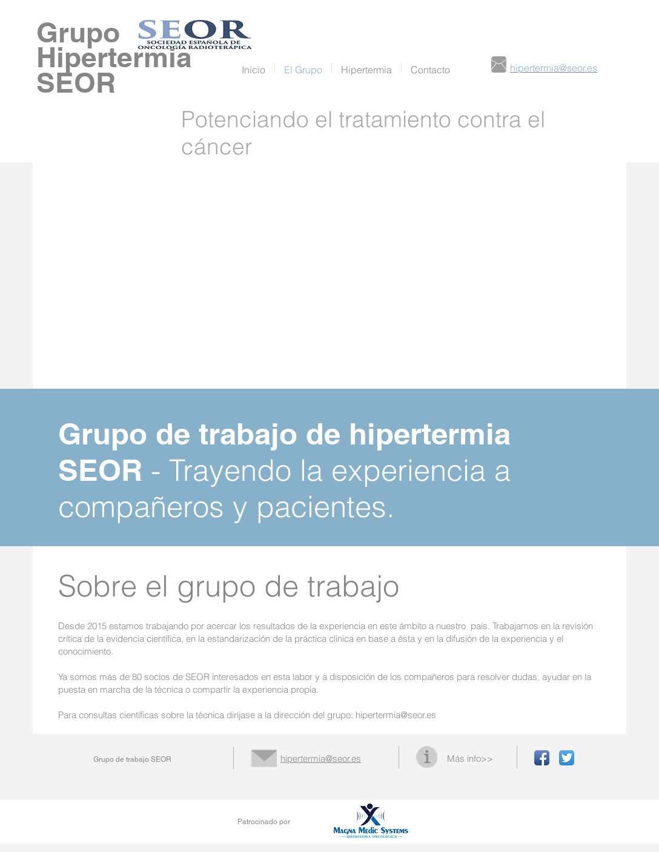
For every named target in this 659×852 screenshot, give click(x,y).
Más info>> (470, 758)
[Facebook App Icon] (541, 757)
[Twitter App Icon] (566, 757)
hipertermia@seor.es (396, 715)
